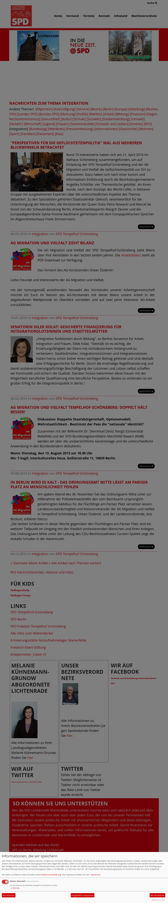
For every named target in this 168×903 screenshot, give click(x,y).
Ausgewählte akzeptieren (83, 895)
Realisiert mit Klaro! (158, 900)
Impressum (95, 874)
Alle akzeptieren (157, 895)
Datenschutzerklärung (51, 874)
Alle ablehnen (9, 895)
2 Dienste (14, 888)
